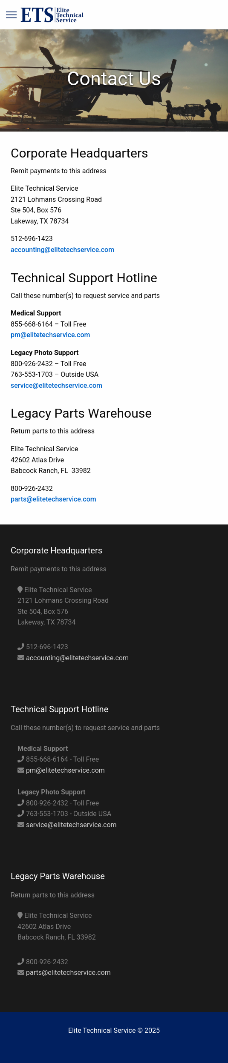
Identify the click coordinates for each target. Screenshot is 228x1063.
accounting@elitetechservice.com (62, 250)
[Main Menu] (11, 15)
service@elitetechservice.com (56, 385)
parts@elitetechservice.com (53, 499)
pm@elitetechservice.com (50, 335)
